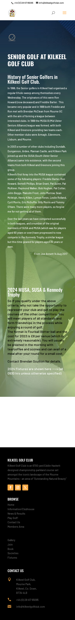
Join (10, 544)
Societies (13, 553)
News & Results (16, 513)
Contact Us (14, 522)
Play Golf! (13, 518)
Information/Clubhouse (21, 509)
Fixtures (12, 557)
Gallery (11, 540)
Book (10, 549)
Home (11, 504)
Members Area (16, 526)
